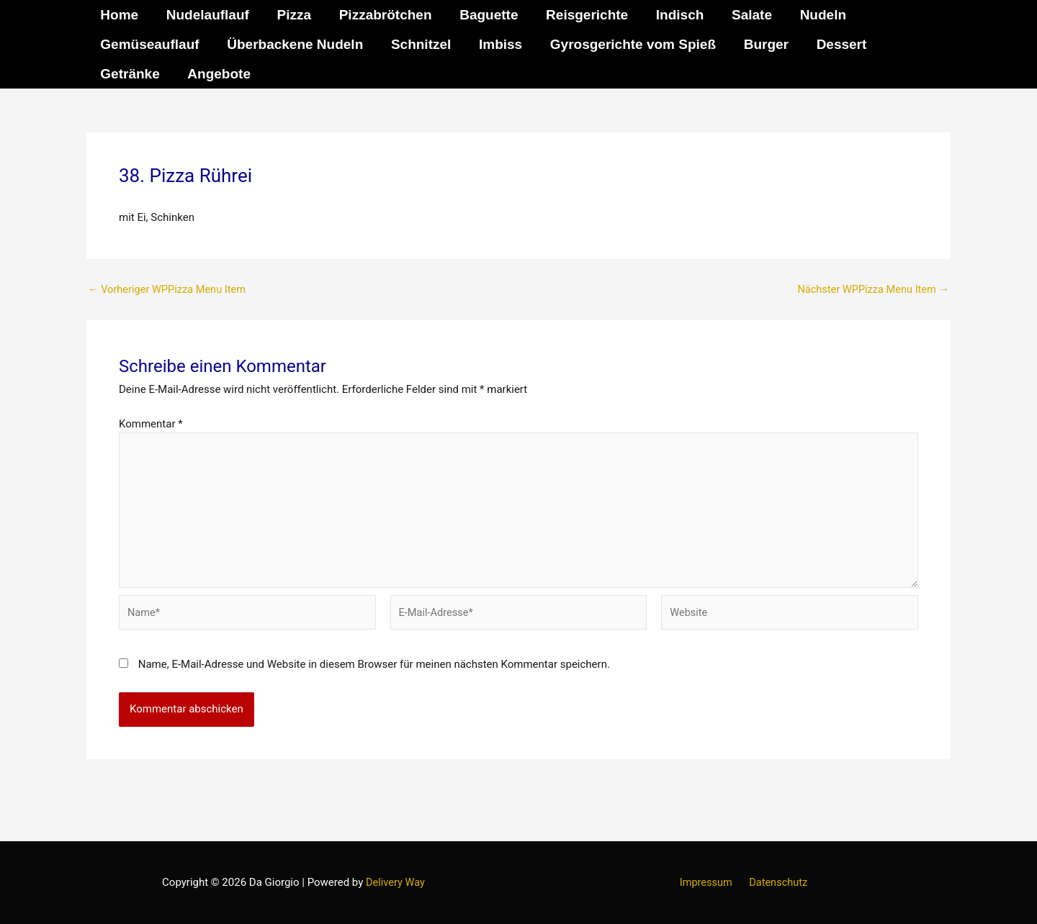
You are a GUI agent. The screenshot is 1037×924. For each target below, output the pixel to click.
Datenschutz (776, 882)
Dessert (838, 44)
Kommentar (151, 423)
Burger (763, 44)
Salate (748, 14)
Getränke (129, 73)
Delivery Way (395, 882)
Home (119, 14)
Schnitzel (419, 44)
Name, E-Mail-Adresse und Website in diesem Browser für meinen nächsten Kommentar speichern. (374, 669)
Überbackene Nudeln (294, 44)
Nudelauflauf (207, 14)
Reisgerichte (585, 14)
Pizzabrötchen (383, 14)
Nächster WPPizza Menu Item (871, 289)
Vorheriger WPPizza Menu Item (169, 289)
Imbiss (499, 44)
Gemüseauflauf (149, 44)
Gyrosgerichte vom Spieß (631, 44)
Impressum (708, 882)
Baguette (486, 14)
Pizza (293, 14)
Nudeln (819, 14)
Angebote (218, 73)
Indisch (677, 14)
